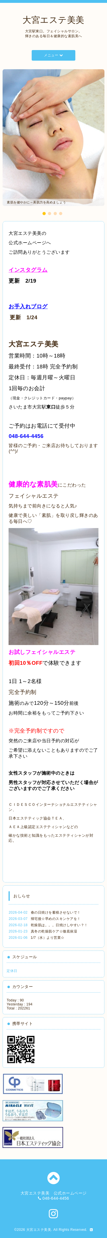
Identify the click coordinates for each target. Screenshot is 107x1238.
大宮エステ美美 (53, 20)
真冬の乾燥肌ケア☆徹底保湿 (54, 931)
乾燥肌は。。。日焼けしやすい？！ (59, 925)
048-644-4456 (26, 436)
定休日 (12, 971)
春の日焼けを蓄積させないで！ (56, 912)
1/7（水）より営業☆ (47, 938)
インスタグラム (28, 270)
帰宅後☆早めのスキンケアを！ (56, 919)
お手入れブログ (28, 306)
